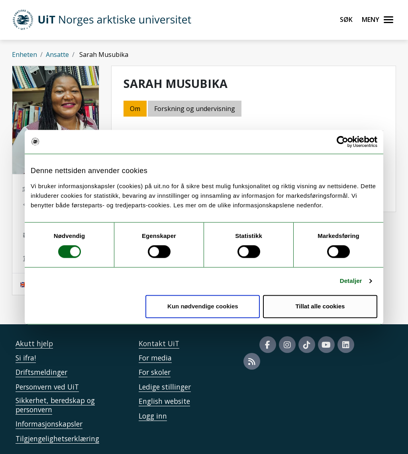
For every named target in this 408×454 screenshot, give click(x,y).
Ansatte (57, 54)
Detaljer (351, 281)
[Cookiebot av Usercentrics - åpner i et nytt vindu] (342, 142)
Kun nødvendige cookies (202, 306)
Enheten (24, 54)
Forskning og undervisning (194, 108)
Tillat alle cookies (320, 306)
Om (135, 108)
